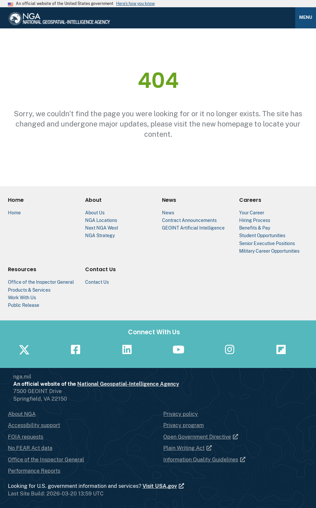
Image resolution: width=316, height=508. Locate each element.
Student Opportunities (262, 235)
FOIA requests (25, 437)
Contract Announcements (189, 220)
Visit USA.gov (163, 486)
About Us (95, 212)
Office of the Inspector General (41, 282)
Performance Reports (34, 471)
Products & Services (29, 290)
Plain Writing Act (187, 448)
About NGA (22, 414)
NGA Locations (101, 220)
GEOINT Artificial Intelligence (193, 228)
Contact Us (97, 282)
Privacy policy (180, 414)
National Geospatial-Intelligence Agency (154, 384)
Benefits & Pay (254, 228)
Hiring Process (254, 220)
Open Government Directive (201, 437)
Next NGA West (101, 228)
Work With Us (22, 297)
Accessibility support (34, 425)
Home (14, 212)
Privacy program (183, 425)
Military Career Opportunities (269, 251)
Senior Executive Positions (267, 243)
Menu (305, 17)
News (168, 212)
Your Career (251, 212)
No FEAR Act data (30, 448)
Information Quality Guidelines (204, 459)
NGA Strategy (100, 235)
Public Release (23, 305)
